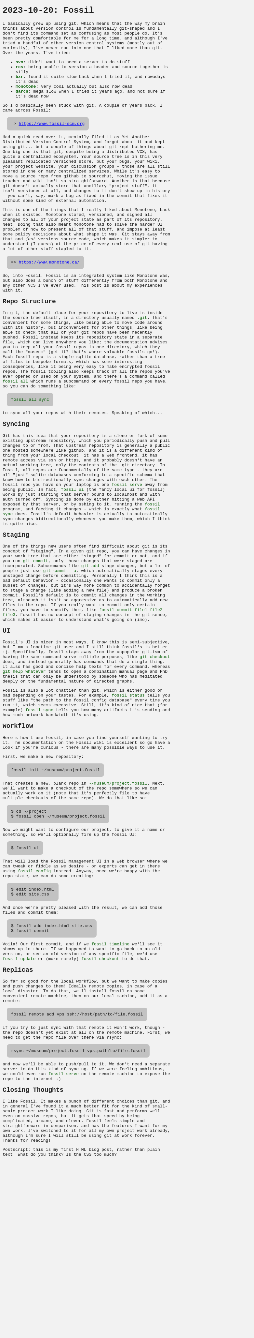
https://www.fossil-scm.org (52, 143)
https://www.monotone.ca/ (49, 305)
